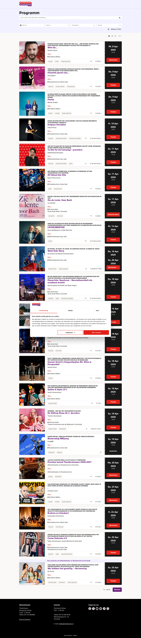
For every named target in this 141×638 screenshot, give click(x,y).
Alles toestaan (96, 332)
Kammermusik (59, 526)
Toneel (56, 61)
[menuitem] (116, 6)
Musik (49, 188)
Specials (50, 476)
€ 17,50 (99, 501)
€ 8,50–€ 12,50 (96, 429)
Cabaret (50, 61)
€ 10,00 (99, 476)
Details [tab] (70, 310)
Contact (100, 2)
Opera (70, 163)
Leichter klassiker (60, 86)
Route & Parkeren (24, 619)
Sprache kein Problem (61, 138)
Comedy (57, 113)
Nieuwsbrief (84, 2)
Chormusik (60, 216)
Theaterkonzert (71, 86)
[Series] (109, 25)
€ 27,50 (99, 350)
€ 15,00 (99, 582)
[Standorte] (83, 25)
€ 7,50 (99, 403)
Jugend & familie (52, 403)
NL (90, 2)
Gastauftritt (51, 216)
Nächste (117, 589)
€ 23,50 (99, 378)
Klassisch (50, 86)
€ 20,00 (99, 113)
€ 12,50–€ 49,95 (96, 138)
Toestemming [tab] (43, 310)
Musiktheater (62, 428)
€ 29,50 (99, 61)
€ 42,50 (99, 188)
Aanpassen (70, 332)
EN (96, 2)
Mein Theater (113, 2)
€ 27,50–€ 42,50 (96, 241)
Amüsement (58, 476)
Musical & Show (52, 268)
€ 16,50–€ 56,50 (96, 163)
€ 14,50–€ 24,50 (96, 298)
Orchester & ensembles (75, 138)
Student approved (65, 61)
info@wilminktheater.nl (66, 624)
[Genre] (57, 25)
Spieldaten (113, 267)
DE (93, 2)
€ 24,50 (99, 86)
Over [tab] (97, 310)
